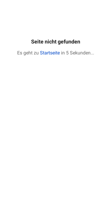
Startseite (50, 53)
